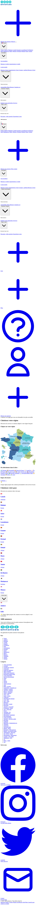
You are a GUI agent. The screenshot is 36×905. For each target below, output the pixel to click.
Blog (26, 902)
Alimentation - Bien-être (9, 732)
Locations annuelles (4, 67)
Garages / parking (23, 70)
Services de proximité (9, 677)
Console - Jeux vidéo (9, 736)
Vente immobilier (8, 664)
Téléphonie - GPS (8, 738)
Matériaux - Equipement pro (10, 723)
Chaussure (6, 725)
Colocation (6, 668)
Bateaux (12, 87)
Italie (2, 51)
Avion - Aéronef (7, 693)
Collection (6, 697)
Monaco (15, 51)
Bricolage (6, 720)
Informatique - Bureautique (10, 735)
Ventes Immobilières (4, 61)
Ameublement (7, 713)
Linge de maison (8, 717)
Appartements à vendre (14, 64)
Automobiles (4, 87)
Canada (15, 50)
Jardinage (6, 721)
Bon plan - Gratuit (8, 704)
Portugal (19, 51)
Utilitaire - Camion (8, 689)
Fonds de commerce (8, 670)
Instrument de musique (9, 698)
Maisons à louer (4, 70)
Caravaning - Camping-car (10, 687)
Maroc (10, 51)
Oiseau (5, 681)
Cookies (11, 902)
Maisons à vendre (5, 64)
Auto (5, 685)
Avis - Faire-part (7, 709)
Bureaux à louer (31, 70)
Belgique (10, 50)
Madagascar (6, 51)
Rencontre (6, 705)
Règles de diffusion (17, 902)
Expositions (16, 116)
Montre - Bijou (7, 728)
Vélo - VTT (6, 694)
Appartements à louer (13, 70)
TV (4, 739)
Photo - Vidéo (7, 740)
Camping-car (17, 87)
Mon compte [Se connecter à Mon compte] (14, 169)
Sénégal (23, 51)
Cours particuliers (8, 103)
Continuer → (4, 480)
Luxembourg (24, 50)
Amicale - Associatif (8, 706)
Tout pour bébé (7, 727)
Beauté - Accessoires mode (10, 731)
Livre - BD (6, 700)
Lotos (20, 116)
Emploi (2, 103)
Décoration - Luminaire (9, 715)
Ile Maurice (30, 50)
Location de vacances (9, 667)
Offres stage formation (9, 673)
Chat (5, 679)
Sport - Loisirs (7, 696)
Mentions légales (5, 902)
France (2, 50)
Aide (24, 902)
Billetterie (6, 702)
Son (4, 742)
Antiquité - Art (7, 712)
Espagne (19, 50)
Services (15, 103)
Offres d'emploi (7, 671)
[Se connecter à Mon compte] (18, 343)
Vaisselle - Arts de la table (10, 719)
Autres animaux (7, 683)
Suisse (26, 51)
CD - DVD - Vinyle (8, 734)
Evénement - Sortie (8, 708)
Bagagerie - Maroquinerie (10, 729)
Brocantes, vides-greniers (7, 116)
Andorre (6, 50)
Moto (8, 87)
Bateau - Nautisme (8, 692)
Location (6, 666)
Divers (5, 710)
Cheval (5, 682)
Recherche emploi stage (9, 674)
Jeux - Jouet (6, 701)
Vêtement (6, 724)
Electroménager (7, 716)
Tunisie (30, 51)
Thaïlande (6, 656)
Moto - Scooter (7, 686)
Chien (5, 678)
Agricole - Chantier (8, 690)
